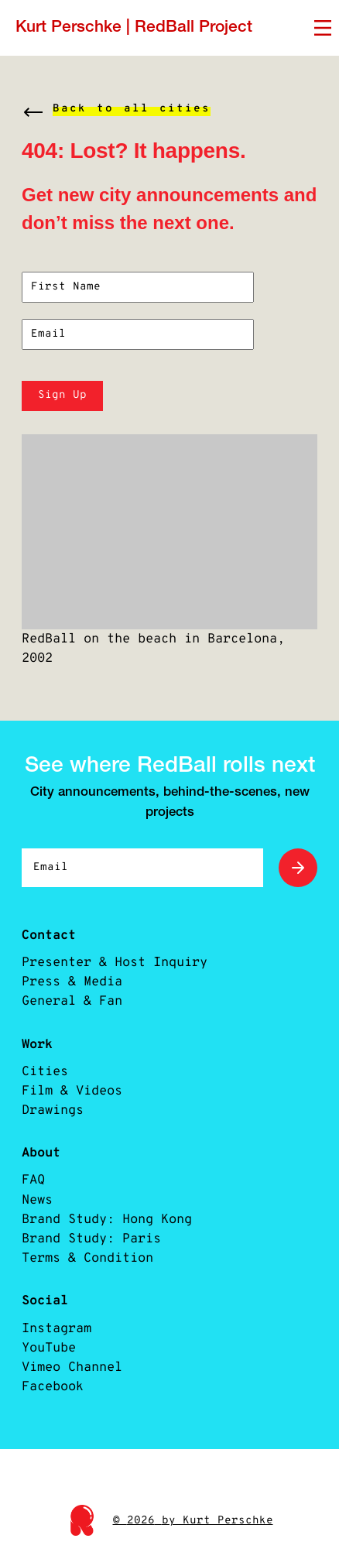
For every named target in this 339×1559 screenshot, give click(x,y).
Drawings (53, 1110)
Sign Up (62, 395)
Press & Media (72, 982)
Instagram (56, 1329)
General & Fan (72, 1001)
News (37, 1200)
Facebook (53, 1387)
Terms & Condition (87, 1258)
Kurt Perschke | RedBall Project (133, 27)
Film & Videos (72, 1091)
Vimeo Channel (72, 1367)
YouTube (49, 1348)
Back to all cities (132, 108)
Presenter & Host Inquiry (114, 962)
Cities (45, 1072)
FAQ (33, 1180)
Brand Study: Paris (91, 1239)
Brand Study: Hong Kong (107, 1219)
